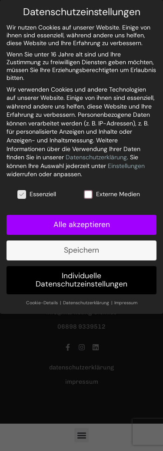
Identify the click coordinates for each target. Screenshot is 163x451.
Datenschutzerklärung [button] (86, 303)
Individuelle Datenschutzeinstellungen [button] (81, 280)
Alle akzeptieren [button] (81, 224)
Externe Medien (112, 194)
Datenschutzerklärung (96, 157)
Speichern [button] (81, 250)
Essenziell (36, 194)
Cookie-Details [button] (42, 303)
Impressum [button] (125, 303)
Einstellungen (126, 166)
